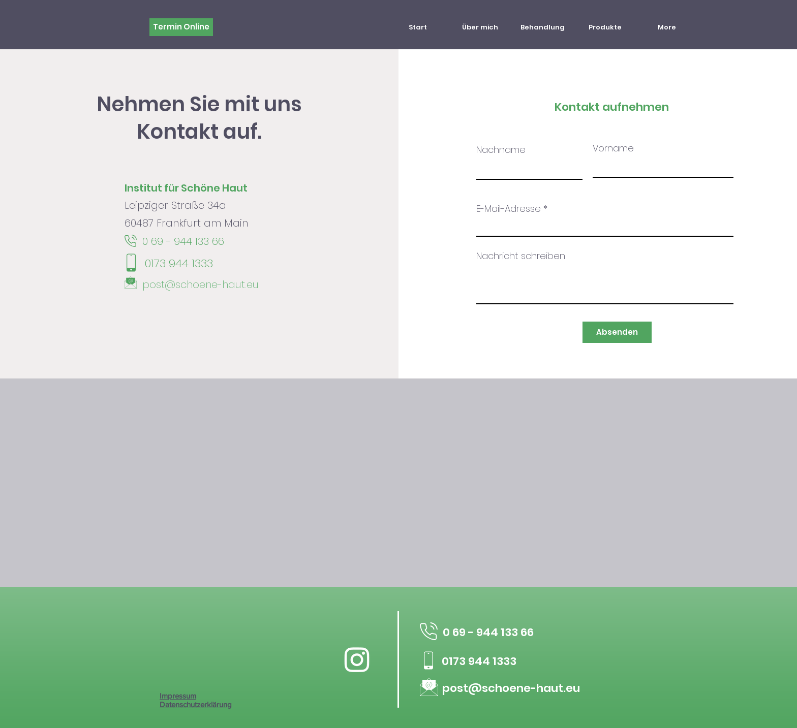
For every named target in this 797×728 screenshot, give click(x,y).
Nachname (501, 149)
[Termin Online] (181, 27)
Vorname (613, 148)
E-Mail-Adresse (508, 208)
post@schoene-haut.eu (200, 284)
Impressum (178, 695)
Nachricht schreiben (520, 256)
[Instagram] (357, 659)
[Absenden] (617, 332)
